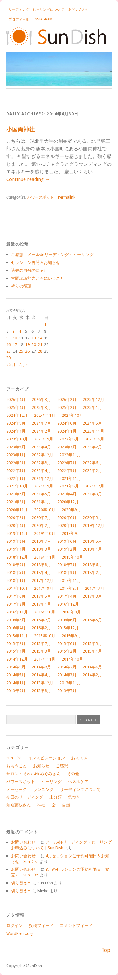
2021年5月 (41, 494)
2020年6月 (66, 517)
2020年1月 (66, 525)
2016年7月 (41, 620)
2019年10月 (44, 533)
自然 (66, 805)
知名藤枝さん (18, 805)
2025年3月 (41, 407)
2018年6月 (92, 564)
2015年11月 (17, 635)
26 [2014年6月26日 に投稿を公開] (27, 351)
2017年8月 (69, 588)
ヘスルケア (78, 781)
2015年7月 (41, 643)
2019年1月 (92, 549)
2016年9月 (71, 612)
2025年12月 (93, 399)
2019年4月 (15, 549)
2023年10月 (17, 439)
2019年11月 (17, 533)
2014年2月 (92, 675)
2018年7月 (66, 564)
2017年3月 (92, 596)
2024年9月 (15, 423)
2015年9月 (71, 635)
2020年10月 (44, 509)
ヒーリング (51, 781)
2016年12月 (68, 604)
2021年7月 (94, 486)
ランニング (43, 789)
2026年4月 (15, 399)
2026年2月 (66, 399)
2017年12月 (42, 580)
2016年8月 (15, 620)
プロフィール (18, 19)
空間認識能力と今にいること (37, 278)
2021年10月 (17, 486)
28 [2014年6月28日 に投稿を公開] (40, 351)
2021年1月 (41, 501)
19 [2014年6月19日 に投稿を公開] (27, 344)
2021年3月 (92, 494)
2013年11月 (70, 682)
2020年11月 (17, 509)
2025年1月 (92, 407)
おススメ (79, 758)
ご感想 (62, 765)
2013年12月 (42, 682)
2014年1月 (15, 682)
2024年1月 (66, 431)
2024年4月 (15, 431)
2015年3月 (41, 651)
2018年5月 (15, 572)
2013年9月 (15, 690)
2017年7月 (94, 588)
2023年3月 (66, 447)
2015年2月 (66, 651)
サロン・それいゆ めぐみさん (33, 773)
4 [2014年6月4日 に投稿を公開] (20, 331)
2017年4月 (66, 596)
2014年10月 (72, 659)
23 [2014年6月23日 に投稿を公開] (8, 351)
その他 (73, 773)
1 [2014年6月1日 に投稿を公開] (45, 324)
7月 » (23, 364)
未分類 (55, 797)
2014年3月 (66, 675)
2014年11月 (44, 659)
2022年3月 (66, 470)
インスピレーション (46, 758)
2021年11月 (70, 478)
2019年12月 (93, 525)
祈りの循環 (21, 286)
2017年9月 (43, 588)
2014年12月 (17, 659)
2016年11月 (17, 612)
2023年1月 (15, 454)
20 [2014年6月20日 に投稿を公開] (33, 344)
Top (105, 950)
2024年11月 (44, 415)
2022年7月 (66, 462)
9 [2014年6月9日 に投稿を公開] (7, 338)
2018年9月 (15, 564)
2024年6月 (66, 423)
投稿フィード (41, 925)
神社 (41, 805)
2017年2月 (15, 604)
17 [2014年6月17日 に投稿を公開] (15, 344)
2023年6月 (94, 439)
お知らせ (41, 765)
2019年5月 (92, 541)
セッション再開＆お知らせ (35, 262)
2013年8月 (41, 690)
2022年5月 (15, 470)
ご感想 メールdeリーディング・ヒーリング (52, 254)
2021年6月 (15, 494)
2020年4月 (15, 525)
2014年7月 (66, 667)
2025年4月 (15, 407)
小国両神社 (20, 129)
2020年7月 (41, 517)
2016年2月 (41, 627)
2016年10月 (44, 612)
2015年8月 (15, 643)
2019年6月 (66, 541)
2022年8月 (41, 462)
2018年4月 (41, 572)
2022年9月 (15, 462)
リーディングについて (80, 789)
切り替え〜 (21, 883)
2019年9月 (71, 533)
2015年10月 (44, 635)
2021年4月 (66, 494)
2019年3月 (41, 549)
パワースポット (40, 197)
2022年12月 (42, 454)
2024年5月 (92, 423)
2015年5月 (92, 643)
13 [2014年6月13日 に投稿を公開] (33, 338)
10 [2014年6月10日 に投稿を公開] (15, 338)
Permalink (66, 197)
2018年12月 (17, 557)
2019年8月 (15, 541)
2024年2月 (41, 431)
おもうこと (16, 765)
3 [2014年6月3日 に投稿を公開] (14, 331)
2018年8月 (41, 564)
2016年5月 (92, 620)
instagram (43, 19)
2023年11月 (93, 431)
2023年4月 (41, 447)
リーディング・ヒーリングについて (36, 10)
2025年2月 (66, 407)
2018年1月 (15, 580)
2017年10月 (17, 588)
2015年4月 (15, 651)
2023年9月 (43, 439)
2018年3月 (66, 572)
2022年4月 (41, 470)
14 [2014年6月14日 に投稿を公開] (40, 338)
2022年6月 (92, 462)
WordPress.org (19, 933)
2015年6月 (66, 643)
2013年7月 (66, 690)
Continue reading (28, 179)
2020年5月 (92, 517)
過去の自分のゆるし (29, 270)
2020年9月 (71, 509)
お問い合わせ (80, 10)
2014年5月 (15, 675)
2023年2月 (92, 447)
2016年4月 (15, 627)
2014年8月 (41, 667)
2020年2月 (41, 525)
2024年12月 (17, 415)
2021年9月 (43, 486)
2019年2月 (66, 549)
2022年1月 (15, 478)
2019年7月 (41, 541)
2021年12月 (42, 478)
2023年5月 (15, 447)
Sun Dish (14, 758)
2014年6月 (92, 667)
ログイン (14, 925)
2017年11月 (70, 580)
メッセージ (16, 789)
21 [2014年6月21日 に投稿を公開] (40, 344)
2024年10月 (72, 415)
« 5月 (11, 364)
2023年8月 (69, 439)
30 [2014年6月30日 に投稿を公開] (8, 358)
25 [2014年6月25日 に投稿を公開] (21, 351)
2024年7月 (41, 423)
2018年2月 (92, 572)
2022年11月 (70, 454)
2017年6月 (15, 596)
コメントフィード (76, 925)
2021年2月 (15, 501)
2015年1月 (92, 651)
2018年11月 (44, 557)
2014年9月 (15, 667)
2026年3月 (41, 399)
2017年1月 (41, 604)
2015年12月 (68, 627)
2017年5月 (41, 596)
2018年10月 (72, 557)
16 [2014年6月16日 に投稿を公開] (8, 344)
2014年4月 (41, 675)
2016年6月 (66, 620)
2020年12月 (68, 501)
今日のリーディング (24, 797)
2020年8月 (15, 517)
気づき (74, 797)
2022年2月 (92, 470)
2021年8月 (69, 486)
